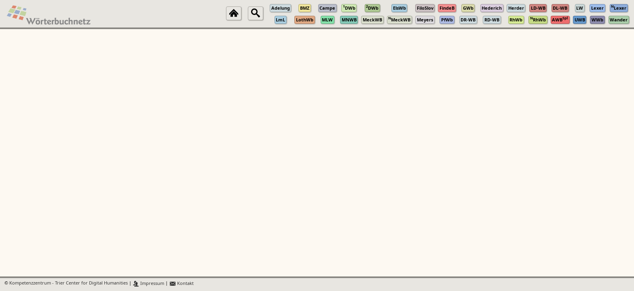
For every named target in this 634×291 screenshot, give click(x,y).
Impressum (149, 283)
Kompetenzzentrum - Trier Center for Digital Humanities (68, 283)
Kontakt (181, 283)
